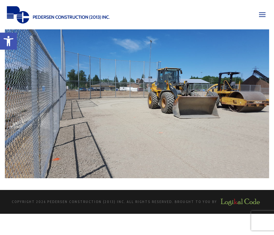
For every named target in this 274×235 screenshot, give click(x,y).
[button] (8, 41)
